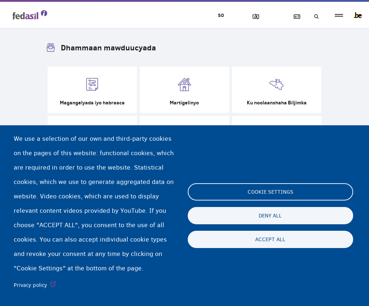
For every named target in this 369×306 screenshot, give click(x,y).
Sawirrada (252, 16)
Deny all (270, 215)
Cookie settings (270, 191)
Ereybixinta (293, 16)
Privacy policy (30, 285)
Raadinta (314, 16)
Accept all (270, 239)
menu (339, 15)
